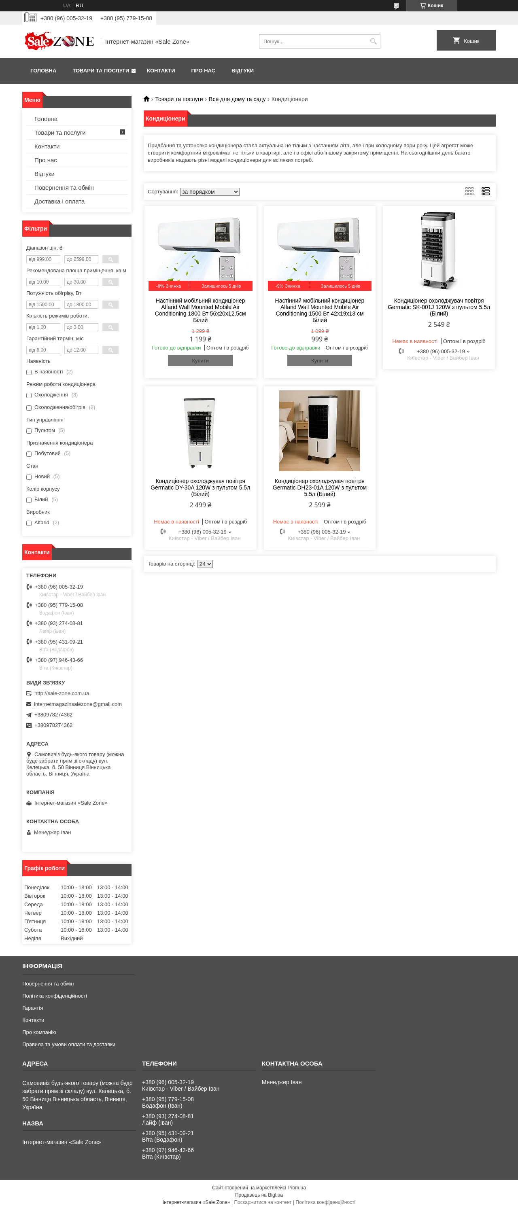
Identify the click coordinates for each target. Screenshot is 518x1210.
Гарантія (32, 1008)
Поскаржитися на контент (262, 1202)
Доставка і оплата (59, 201)
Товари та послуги (100, 71)
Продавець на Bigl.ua (259, 1195)
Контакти (161, 71)
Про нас (203, 71)
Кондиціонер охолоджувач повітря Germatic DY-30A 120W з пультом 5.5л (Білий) (200, 487)
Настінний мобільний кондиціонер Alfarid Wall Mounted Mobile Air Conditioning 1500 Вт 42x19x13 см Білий (320, 310)
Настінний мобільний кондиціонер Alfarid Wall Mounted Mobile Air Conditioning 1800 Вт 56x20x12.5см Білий (200, 310)
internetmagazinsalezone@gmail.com (78, 704)
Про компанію (39, 1032)
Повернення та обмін (64, 187)
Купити (200, 361)
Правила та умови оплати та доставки (68, 1044)
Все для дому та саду (237, 99)
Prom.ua (297, 1188)
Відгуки (242, 71)
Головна (43, 71)
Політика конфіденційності (54, 996)
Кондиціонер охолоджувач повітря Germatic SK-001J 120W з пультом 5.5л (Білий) (439, 307)
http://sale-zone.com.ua (61, 693)
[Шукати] (373, 41)
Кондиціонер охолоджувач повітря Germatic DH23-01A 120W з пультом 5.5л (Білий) (320, 487)
